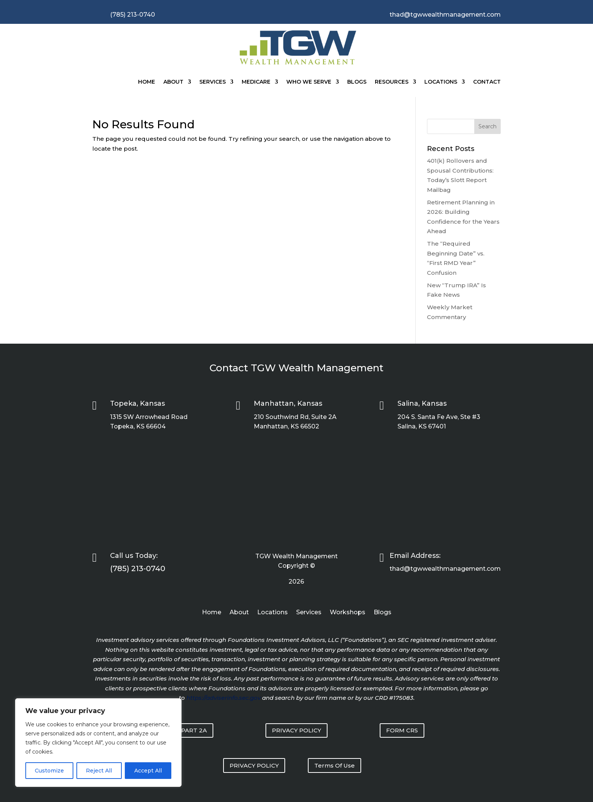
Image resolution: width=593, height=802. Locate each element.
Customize (49, 770)
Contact (487, 81)
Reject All (99, 770)
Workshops (347, 613)
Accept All (148, 770)
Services (212, 81)
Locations (440, 81)
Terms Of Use (334, 765)
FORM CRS (402, 730)
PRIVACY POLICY (296, 730)
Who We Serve (308, 81)
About (173, 81)
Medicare (256, 81)
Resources (391, 81)
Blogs (356, 81)
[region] (98, 742)
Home (146, 81)
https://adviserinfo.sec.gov (223, 697)
